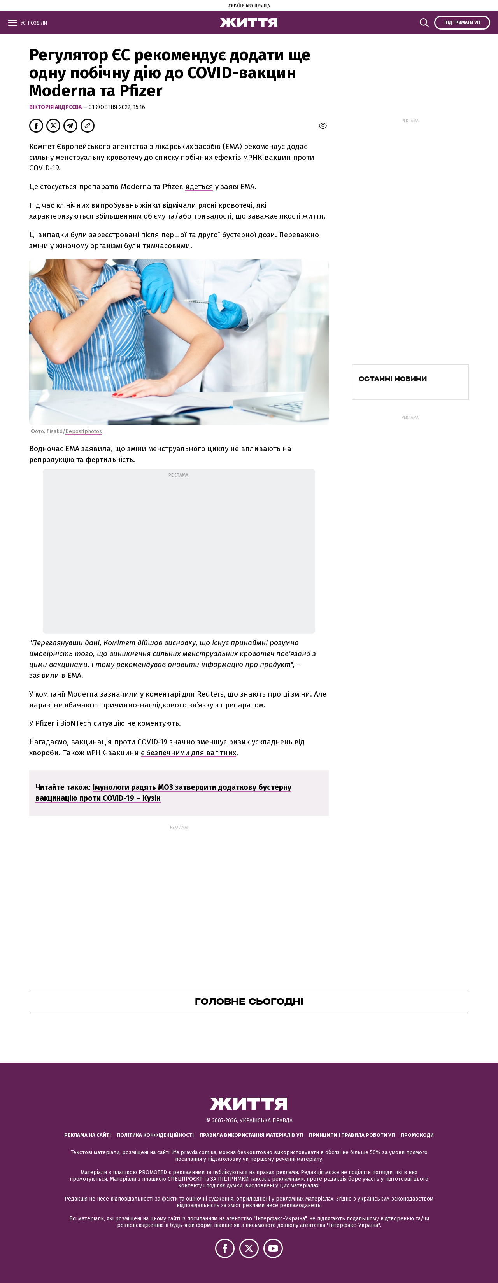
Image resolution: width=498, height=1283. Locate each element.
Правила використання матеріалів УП (251, 1135)
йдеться (199, 186)
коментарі (163, 694)
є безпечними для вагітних (188, 752)
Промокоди (417, 1135)
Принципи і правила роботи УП (352, 1135)
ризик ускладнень (261, 741)
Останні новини (393, 379)
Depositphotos (83, 431)
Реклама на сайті (87, 1135)
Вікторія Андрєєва (56, 107)
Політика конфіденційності (155, 1135)
